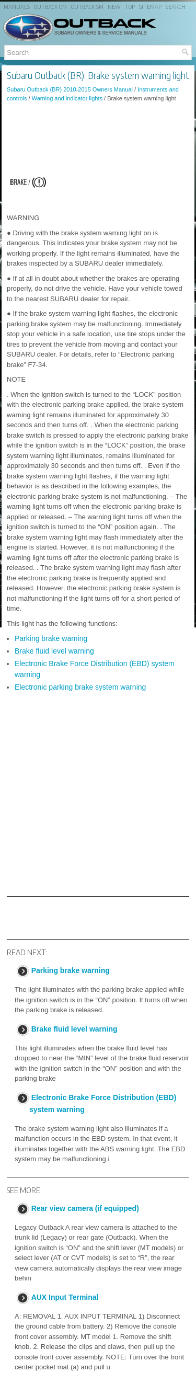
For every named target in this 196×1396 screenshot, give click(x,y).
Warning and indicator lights (67, 98)
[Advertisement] (98, 138)
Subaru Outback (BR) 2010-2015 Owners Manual (70, 89)
